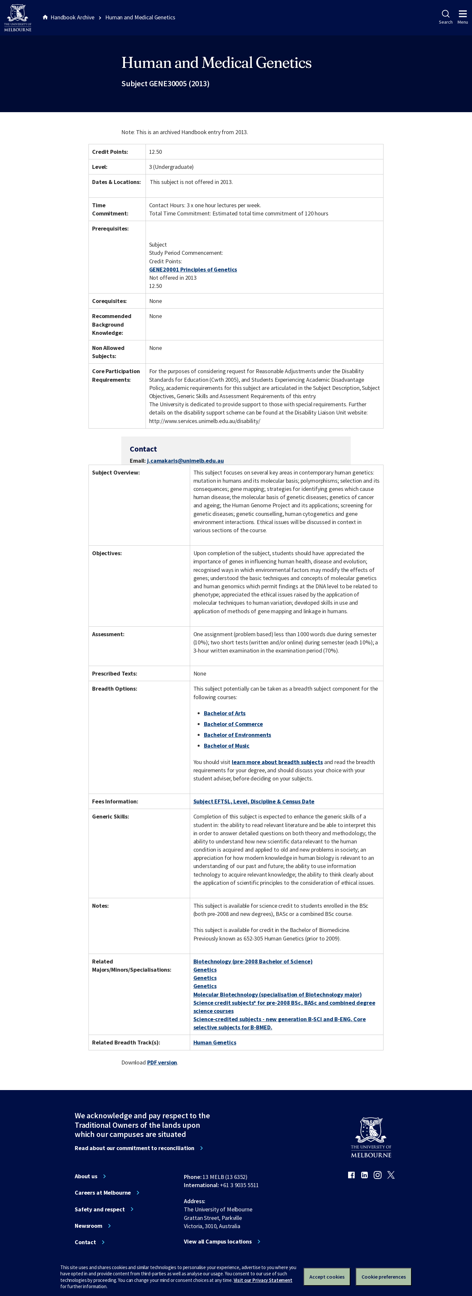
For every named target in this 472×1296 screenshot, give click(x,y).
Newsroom (88, 1225)
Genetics (205, 969)
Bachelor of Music (227, 745)
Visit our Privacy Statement (263, 1280)
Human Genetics (214, 1042)
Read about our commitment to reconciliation (134, 1148)
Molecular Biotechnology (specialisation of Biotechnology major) (277, 994)
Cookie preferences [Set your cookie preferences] (384, 1276)
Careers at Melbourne (103, 1192)
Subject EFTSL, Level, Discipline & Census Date (254, 801)
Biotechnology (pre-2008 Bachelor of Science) (253, 961)
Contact (85, 1242)
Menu (463, 17)
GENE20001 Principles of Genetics (193, 269)
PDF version (162, 1062)
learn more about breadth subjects (277, 762)
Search (445, 17)
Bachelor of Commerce (233, 724)
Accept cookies (326, 1276)
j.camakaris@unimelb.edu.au (185, 461)
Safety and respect (100, 1209)
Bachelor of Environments (237, 735)
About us (86, 1176)
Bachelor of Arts (225, 713)
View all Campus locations (218, 1241)
